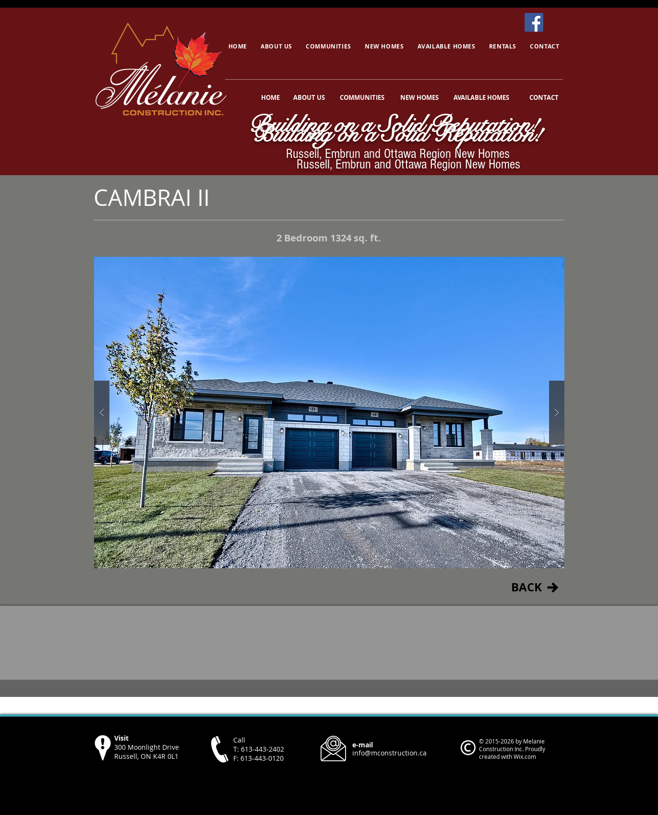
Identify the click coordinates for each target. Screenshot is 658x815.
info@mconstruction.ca (389, 752)
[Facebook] (534, 22)
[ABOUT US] (309, 97)
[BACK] (526, 587)
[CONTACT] (544, 97)
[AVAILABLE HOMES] (481, 97)
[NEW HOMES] (419, 97)
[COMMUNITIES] (362, 97)
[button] (329, 412)
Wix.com (525, 756)
